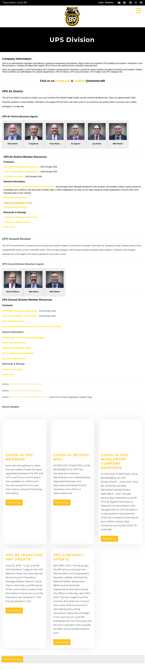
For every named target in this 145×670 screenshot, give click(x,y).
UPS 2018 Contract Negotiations (26, 390)
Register (109, 2)
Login (101, 2)
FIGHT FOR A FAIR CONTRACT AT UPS (29, 397)
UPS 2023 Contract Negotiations (26, 384)
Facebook (62, 81)
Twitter (79, 81)
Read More (14, 502)
